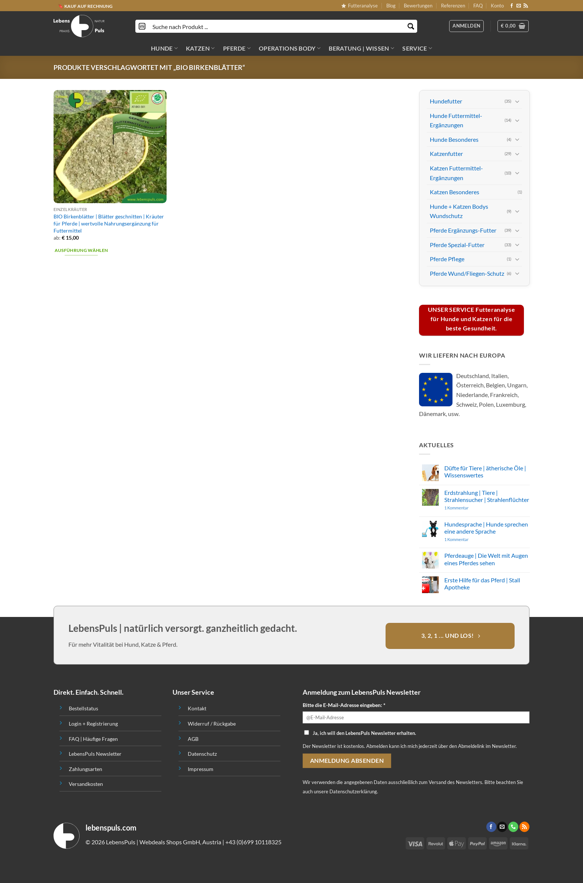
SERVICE (417, 48)
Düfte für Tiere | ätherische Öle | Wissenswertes (485, 471)
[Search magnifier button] (410, 26)
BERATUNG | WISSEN (361, 48)
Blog (391, 6)
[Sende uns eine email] (518, 6)
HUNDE (164, 48)
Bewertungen (418, 6)
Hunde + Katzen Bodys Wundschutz (459, 210)
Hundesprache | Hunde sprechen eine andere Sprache (486, 527)
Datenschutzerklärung (353, 791)
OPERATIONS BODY (290, 48)
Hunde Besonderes (454, 139)
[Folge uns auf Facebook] (511, 6)
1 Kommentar (470, 507)
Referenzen (453, 6)
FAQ (478, 6)
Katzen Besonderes (454, 191)
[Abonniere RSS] (526, 6)
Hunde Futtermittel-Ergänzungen (456, 120)
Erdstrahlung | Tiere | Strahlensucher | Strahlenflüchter (486, 496)
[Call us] (513, 827)
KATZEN (200, 48)
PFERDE (237, 48)
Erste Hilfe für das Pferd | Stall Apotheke (482, 583)
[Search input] (276, 26)
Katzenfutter (446, 153)
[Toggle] (517, 100)
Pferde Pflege (447, 258)
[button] (513, 26)
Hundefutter (446, 101)
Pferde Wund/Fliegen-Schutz (467, 272)
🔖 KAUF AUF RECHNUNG (85, 6)
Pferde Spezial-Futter (457, 244)
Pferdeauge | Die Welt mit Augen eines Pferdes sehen (486, 559)
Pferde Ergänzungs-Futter (463, 230)
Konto (497, 6)
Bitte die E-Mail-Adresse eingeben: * (344, 705)
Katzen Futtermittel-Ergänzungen (456, 172)
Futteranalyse (359, 6)
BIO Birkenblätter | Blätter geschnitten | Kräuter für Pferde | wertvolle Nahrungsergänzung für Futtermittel (109, 223)
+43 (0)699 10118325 (253, 841)
